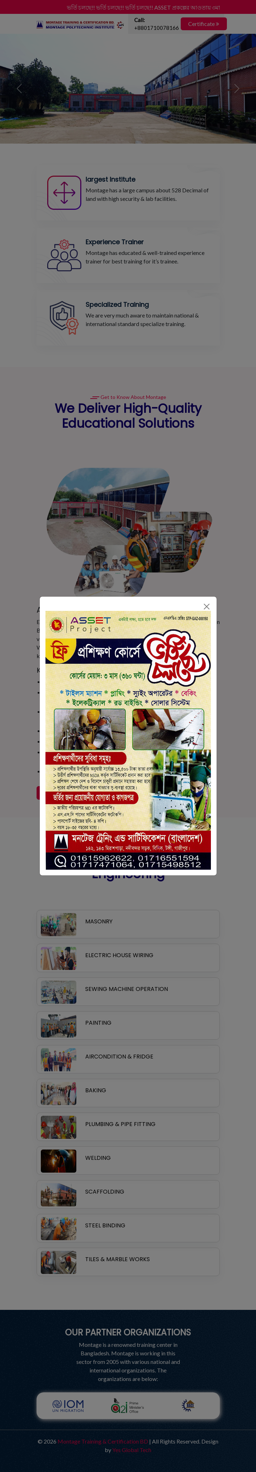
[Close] (206, 606)
